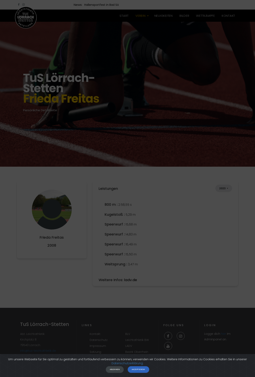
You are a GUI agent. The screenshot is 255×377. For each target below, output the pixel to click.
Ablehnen (115, 372)
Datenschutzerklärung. (127, 366)
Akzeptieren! (138, 372)
